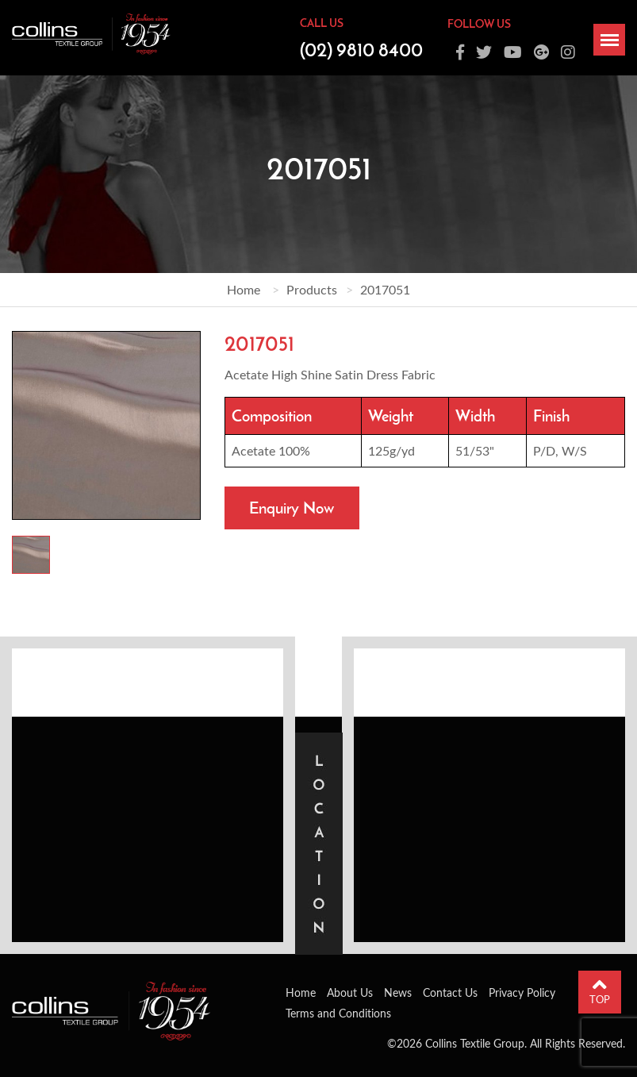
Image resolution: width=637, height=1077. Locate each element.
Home (243, 289)
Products (311, 289)
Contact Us (450, 992)
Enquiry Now (291, 507)
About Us (350, 992)
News (398, 992)
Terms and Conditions (338, 1013)
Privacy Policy (522, 992)
